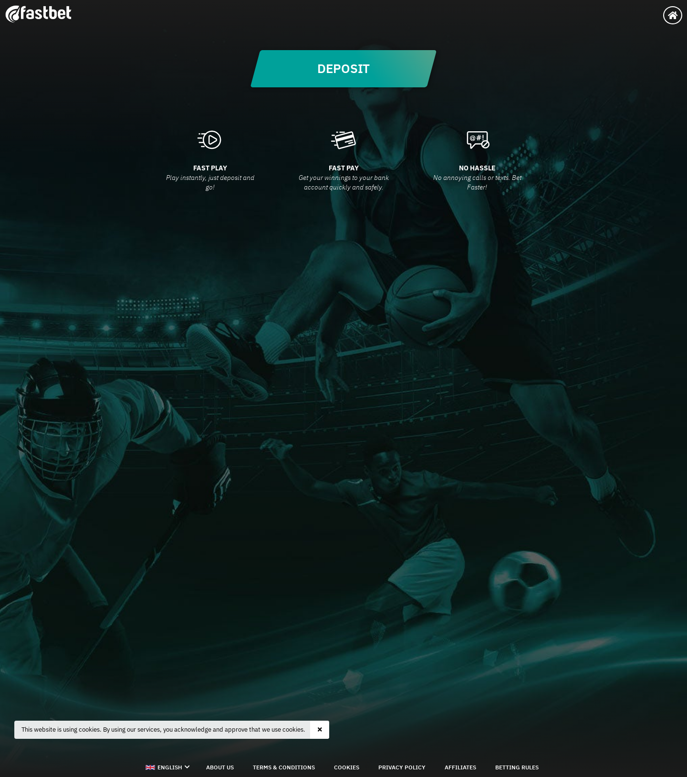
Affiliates (460, 767)
